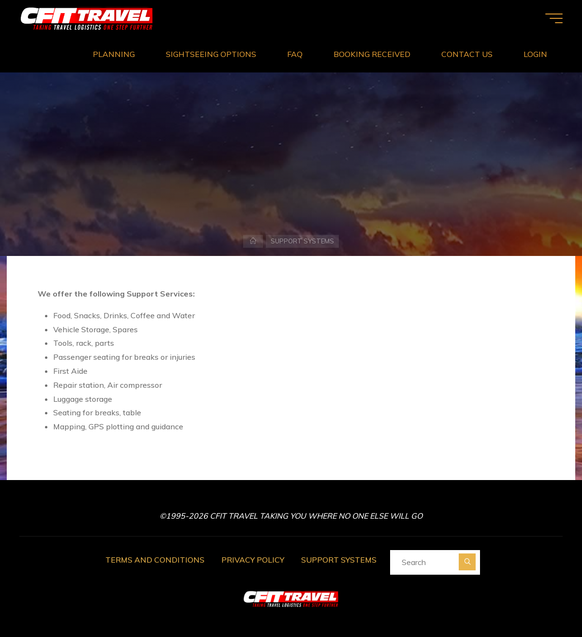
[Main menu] (554, 18)
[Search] (467, 561)
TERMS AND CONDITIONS (154, 560)
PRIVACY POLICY (252, 560)
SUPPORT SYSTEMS (339, 560)
